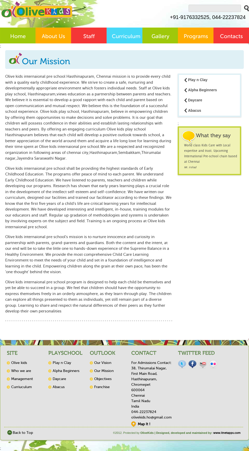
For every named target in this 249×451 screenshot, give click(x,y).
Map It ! (144, 424)
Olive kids (19, 363)
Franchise (102, 387)
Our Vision (102, 363)
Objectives (103, 379)
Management (22, 379)
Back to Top (23, 433)
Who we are (21, 371)
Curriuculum (21, 387)
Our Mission (104, 371)
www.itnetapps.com (226, 433)
